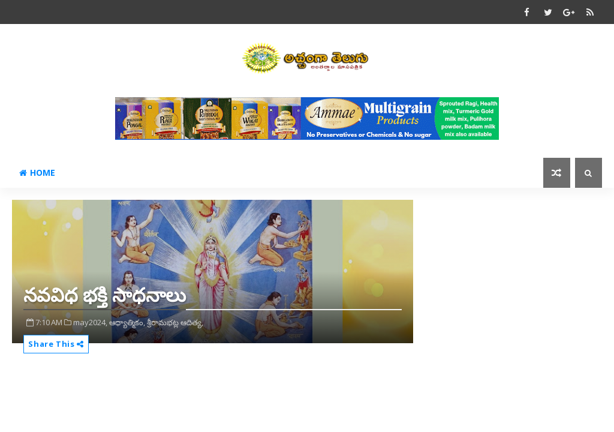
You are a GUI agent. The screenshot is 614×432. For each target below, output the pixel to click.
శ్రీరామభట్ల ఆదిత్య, (175, 322)
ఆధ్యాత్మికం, (127, 322)
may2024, (90, 322)
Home (37, 172)
